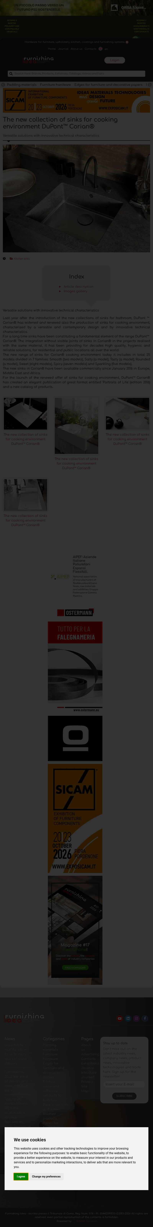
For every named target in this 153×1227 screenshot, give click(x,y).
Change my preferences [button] (46, 1176)
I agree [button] (21, 1176)
